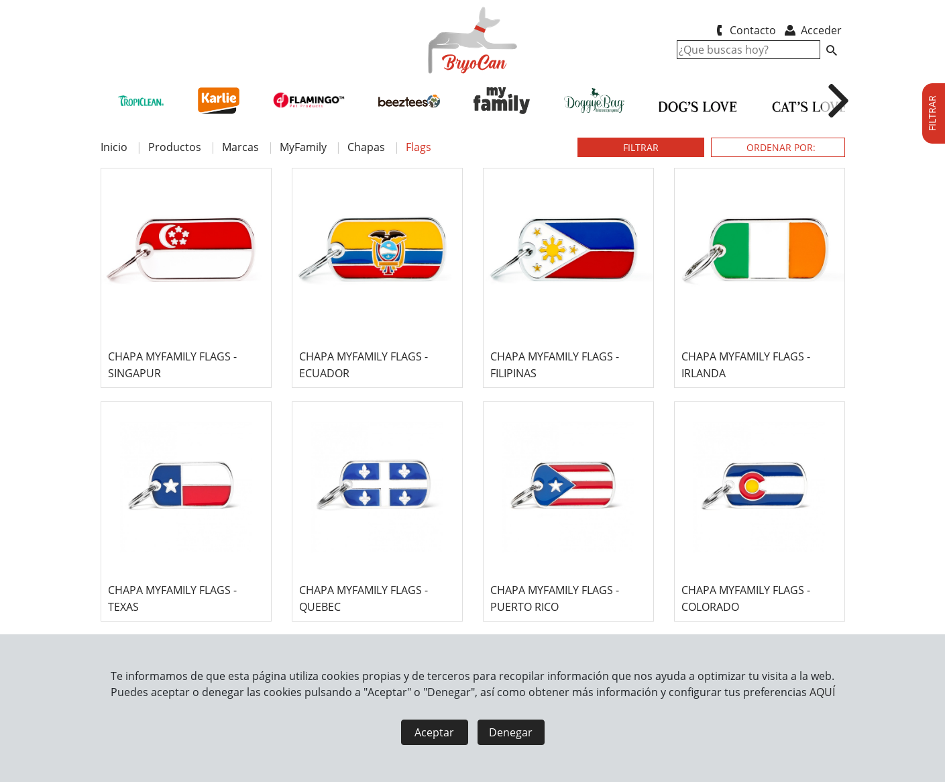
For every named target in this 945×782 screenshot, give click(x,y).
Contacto (744, 30)
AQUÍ (822, 692)
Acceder (812, 30)
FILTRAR (641, 147)
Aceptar (434, 732)
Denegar (511, 732)
